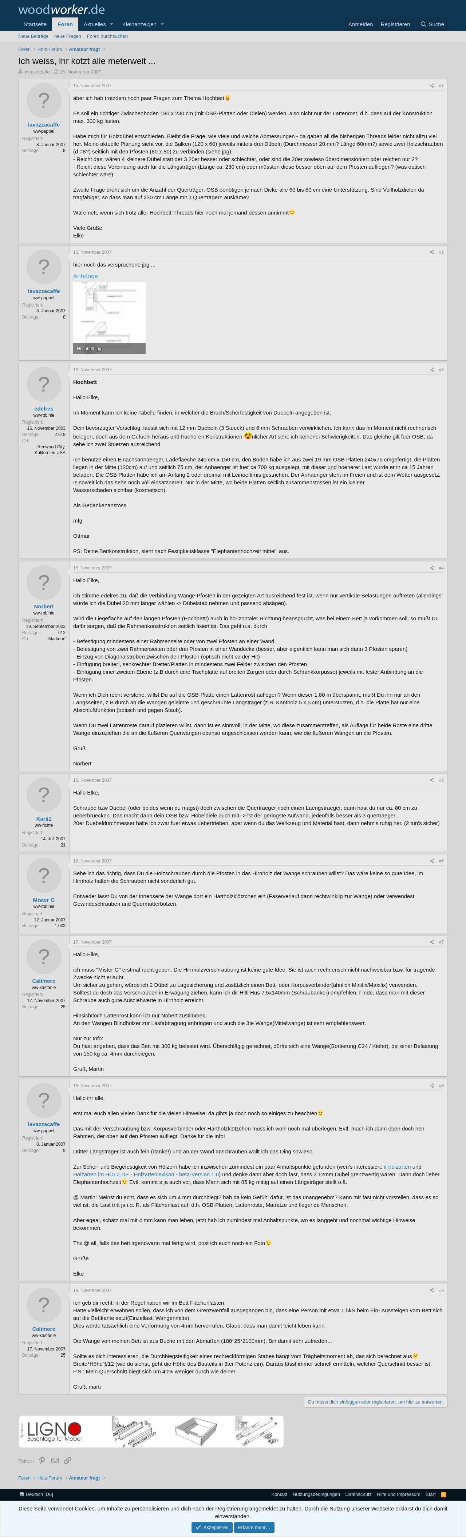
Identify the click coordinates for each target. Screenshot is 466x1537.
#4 (441, 568)
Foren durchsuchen (107, 36)
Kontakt (279, 1494)
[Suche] (432, 24)
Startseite (35, 24)
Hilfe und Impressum (398, 1494)
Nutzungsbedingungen (316, 1494)
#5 (441, 780)
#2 (441, 252)
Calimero (43, 981)
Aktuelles (95, 24)
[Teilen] (432, 86)
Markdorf (57, 638)
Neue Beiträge (33, 36)
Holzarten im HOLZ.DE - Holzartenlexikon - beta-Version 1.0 (146, 1174)
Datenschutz (358, 1494)
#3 (441, 369)
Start (430, 1494)
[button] (112, 24)
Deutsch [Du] (36, 1494)
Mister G (44, 900)
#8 (441, 1085)
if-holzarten (397, 1167)
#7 (441, 942)
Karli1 (44, 819)
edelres (44, 408)
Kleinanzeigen (139, 24)
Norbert (44, 606)
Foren (65, 24)
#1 (441, 85)
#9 (441, 1290)
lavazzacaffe (37, 72)
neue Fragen (67, 36)
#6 (441, 861)
